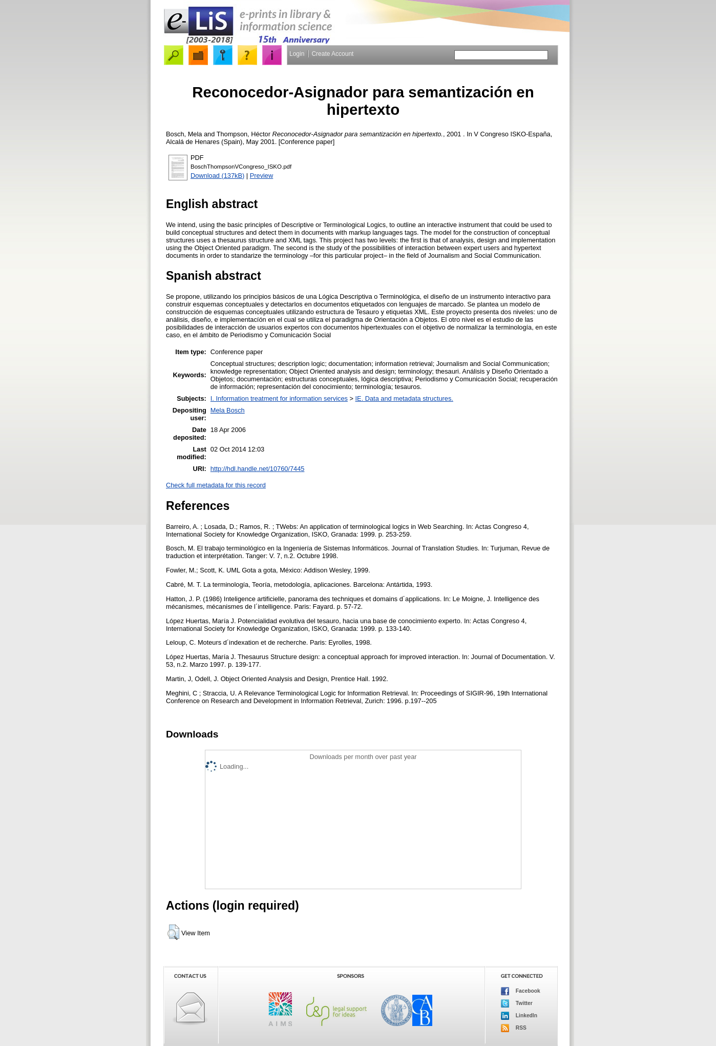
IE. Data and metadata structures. (404, 398)
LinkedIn (519, 1016)
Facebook (520, 991)
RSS (514, 1028)
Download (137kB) (217, 175)
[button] (173, 932)
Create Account (332, 53)
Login (296, 53)
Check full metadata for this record (216, 485)
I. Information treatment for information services (279, 398)
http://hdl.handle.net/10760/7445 (257, 469)
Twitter (517, 1003)
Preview (261, 175)
